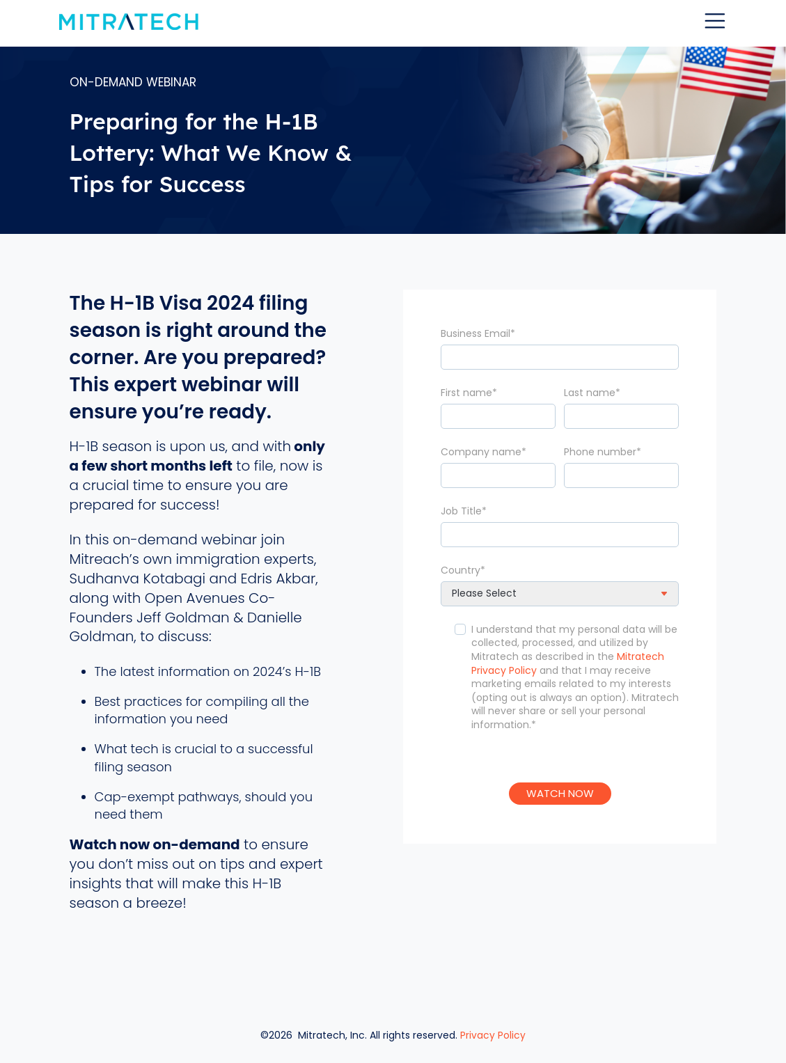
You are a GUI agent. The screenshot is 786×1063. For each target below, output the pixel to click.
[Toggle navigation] (715, 20)
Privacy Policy (493, 1031)
